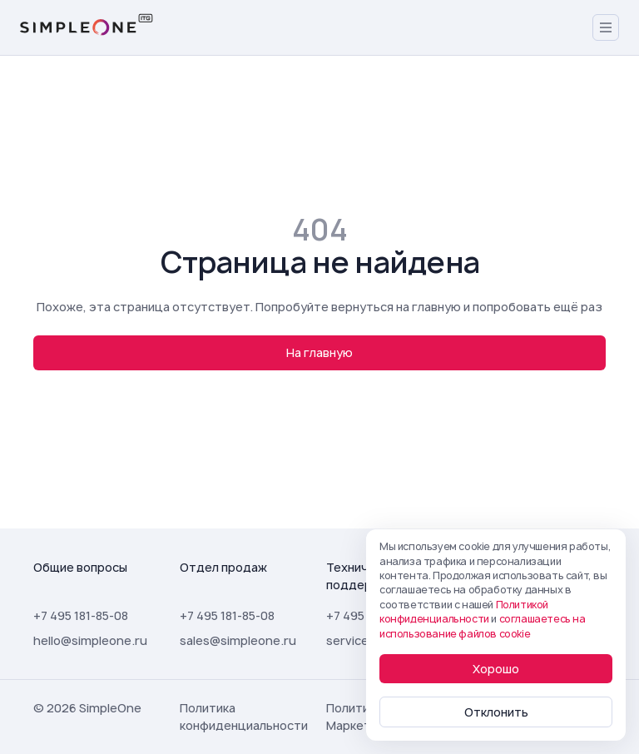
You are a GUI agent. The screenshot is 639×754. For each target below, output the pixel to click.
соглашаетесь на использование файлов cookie (482, 626)
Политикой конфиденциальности (463, 612)
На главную (319, 352)
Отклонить (496, 712)
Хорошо (496, 669)
